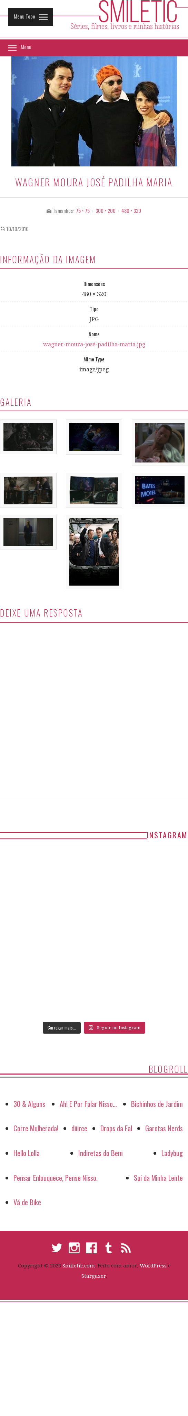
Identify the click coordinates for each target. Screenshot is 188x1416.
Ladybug (172, 1152)
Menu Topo (23, 16)
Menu (24, 47)
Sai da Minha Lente (158, 1177)
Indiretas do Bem (100, 1152)
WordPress (153, 1266)
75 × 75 (83, 210)
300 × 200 (106, 210)
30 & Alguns (29, 1103)
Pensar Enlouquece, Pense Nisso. (55, 1177)
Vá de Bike (27, 1202)
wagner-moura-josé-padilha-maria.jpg (94, 344)
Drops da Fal (116, 1128)
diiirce (79, 1128)
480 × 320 (131, 210)
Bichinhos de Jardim (157, 1103)
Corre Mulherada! (35, 1128)
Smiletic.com (78, 1266)
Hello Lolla (26, 1152)
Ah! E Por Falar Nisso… (88, 1103)
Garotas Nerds (164, 1128)
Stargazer (93, 1276)
